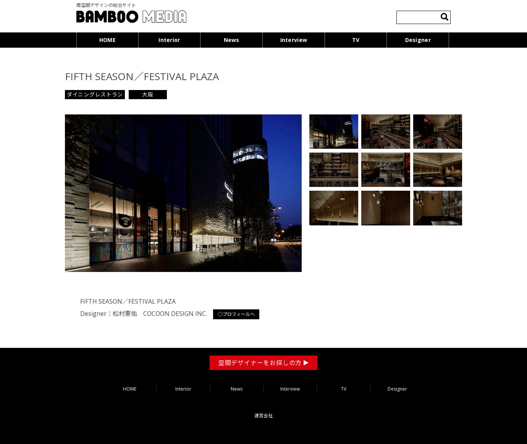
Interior (169, 39)
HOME (107, 39)
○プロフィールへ (236, 314)
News (231, 39)
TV (356, 39)
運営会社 (263, 415)
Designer (418, 39)
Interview (293, 39)
